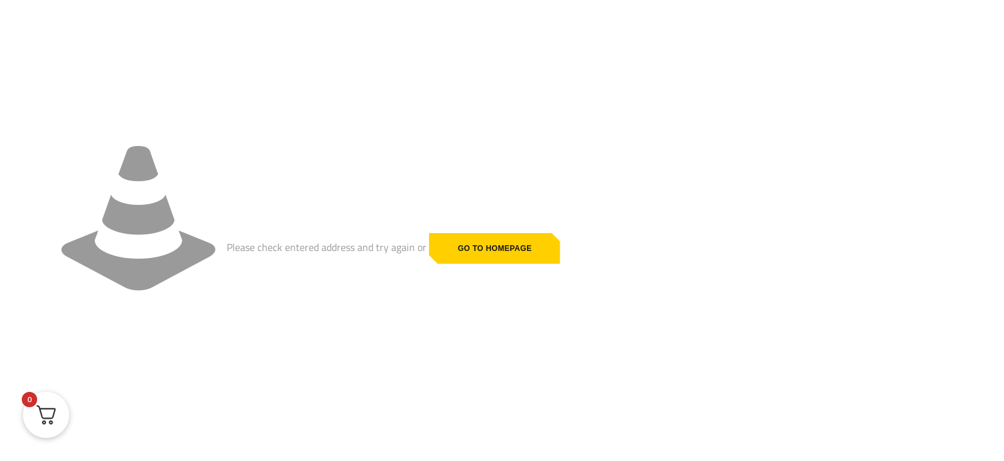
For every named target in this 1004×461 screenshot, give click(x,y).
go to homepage (495, 248)
